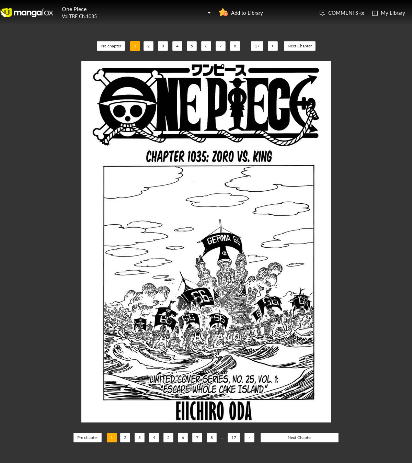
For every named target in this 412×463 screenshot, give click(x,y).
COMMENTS (346, 13)
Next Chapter (300, 45)
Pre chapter (111, 45)
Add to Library (247, 13)
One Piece (74, 8)
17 (257, 45)
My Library (393, 13)
